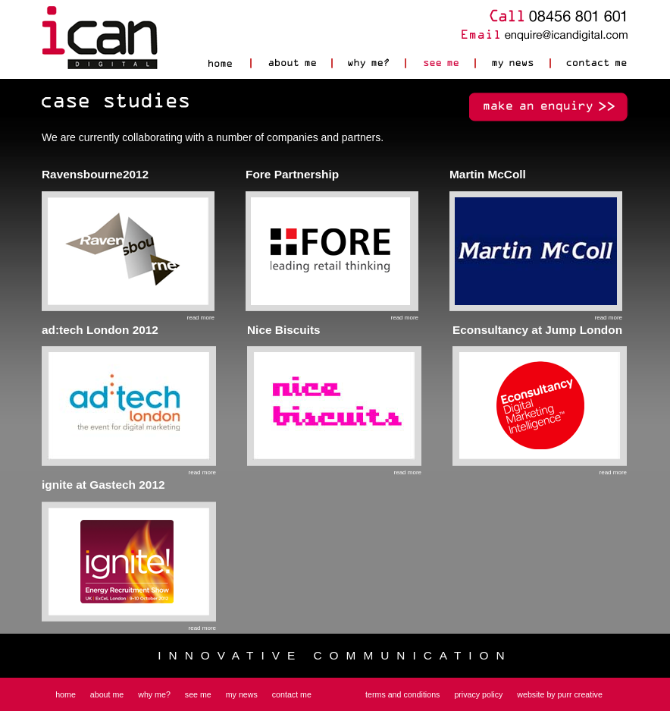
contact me (292, 694)
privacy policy (478, 694)
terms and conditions (402, 694)
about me (107, 694)
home (65, 694)
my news (242, 694)
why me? (154, 694)
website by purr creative (560, 694)
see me (198, 694)
